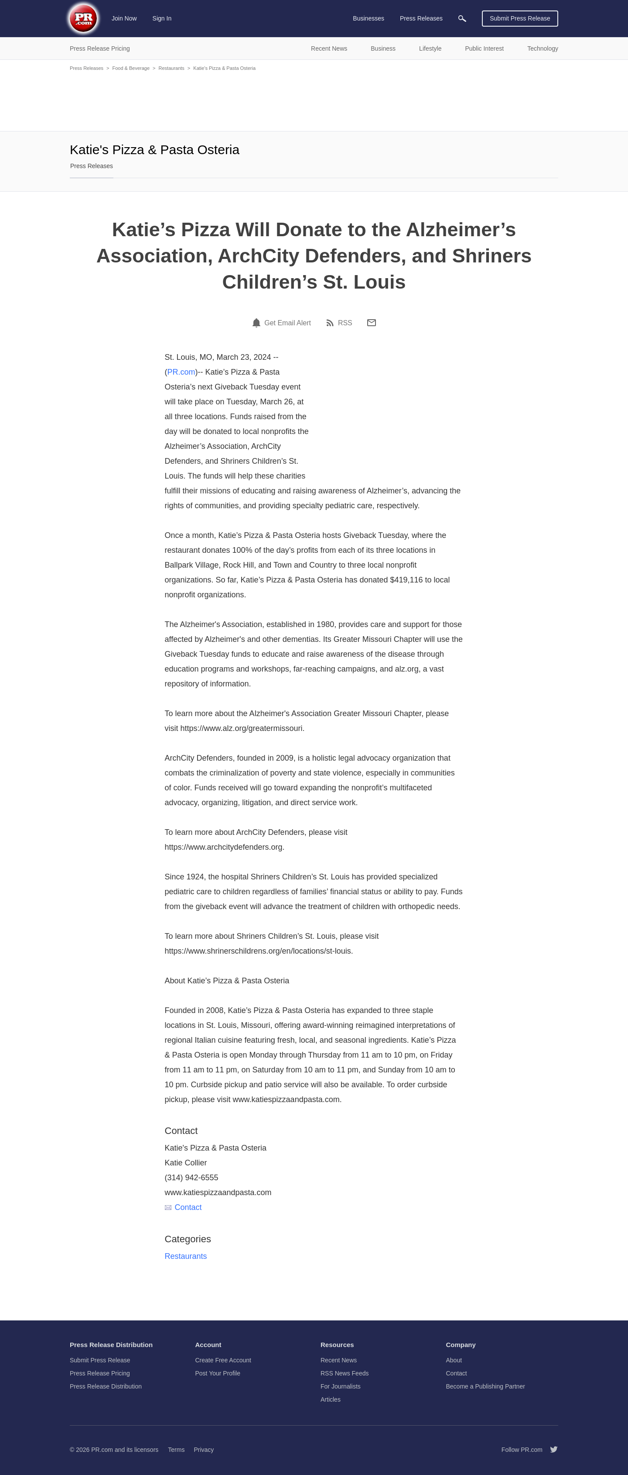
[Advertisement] (314, 100)
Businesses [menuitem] (368, 18)
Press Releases (86, 68)
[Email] (371, 322)
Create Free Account (223, 1360)
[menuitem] (462, 18)
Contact (183, 1207)
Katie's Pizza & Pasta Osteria (224, 68)
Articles (331, 1399)
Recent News (339, 1360)
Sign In (162, 18)
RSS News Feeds (345, 1373)
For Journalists (341, 1386)
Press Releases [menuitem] (421, 18)
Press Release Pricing (100, 1373)
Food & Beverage (131, 68)
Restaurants (171, 68)
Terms (176, 1450)
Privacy (204, 1450)
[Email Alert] (257, 322)
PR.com (181, 372)
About (454, 1360)
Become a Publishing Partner (485, 1386)
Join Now (124, 18)
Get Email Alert (287, 323)
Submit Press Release (520, 18)
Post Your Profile (218, 1373)
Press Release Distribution (106, 1386)
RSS (345, 323)
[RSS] (331, 322)
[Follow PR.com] (550, 1449)
